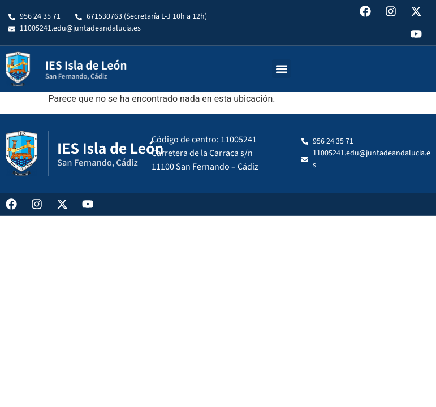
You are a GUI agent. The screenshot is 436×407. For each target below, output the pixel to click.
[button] (281, 68)
